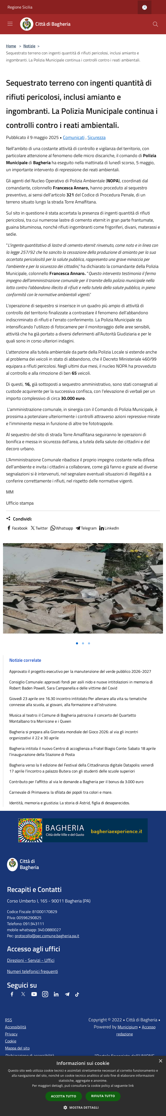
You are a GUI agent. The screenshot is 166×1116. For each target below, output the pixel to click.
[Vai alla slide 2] (83, 643)
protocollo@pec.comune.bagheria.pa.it (47, 936)
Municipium (128, 1027)
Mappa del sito (17, 1048)
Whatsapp (61, 528)
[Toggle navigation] (10, 24)
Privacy (11, 1034)
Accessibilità (15, 1027)
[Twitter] (23, 994)
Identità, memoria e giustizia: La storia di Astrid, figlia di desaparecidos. (69, 803)
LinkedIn (109, 528)
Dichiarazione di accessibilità (30, 1056)
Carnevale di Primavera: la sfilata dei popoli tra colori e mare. (60, 792)
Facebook (17, 528)
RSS (8, 1020)
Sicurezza (97, 137)
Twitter (39, 528)
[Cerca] (155, 24)
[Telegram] (67, 994)
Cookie (10, 1041)
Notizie (29, 46)
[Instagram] (45, 994)
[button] (83, 1107)
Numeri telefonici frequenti (32, 971)
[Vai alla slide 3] (89, 643)
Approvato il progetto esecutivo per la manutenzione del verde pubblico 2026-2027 (80, 671)
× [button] (160, 1061)
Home (11, 46)
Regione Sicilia (20, 7)
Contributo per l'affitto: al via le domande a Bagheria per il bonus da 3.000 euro (76, 782)
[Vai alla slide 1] (77, 643)
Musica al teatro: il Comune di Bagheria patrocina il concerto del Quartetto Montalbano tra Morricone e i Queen (72, 718)
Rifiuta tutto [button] (103, 1096)
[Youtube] (34, 994)
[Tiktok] (77, 994)
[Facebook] (12, 994)
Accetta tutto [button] (63, 1096)
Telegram (86, 528)
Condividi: (19, 518)
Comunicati (74, 137)
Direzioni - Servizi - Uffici (30, 960)
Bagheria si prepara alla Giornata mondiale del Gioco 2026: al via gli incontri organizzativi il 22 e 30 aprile (73, 735)
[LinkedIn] (56, 994)
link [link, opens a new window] (131, 1086)
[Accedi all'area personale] (144, 7)
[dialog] (83, 1086)
